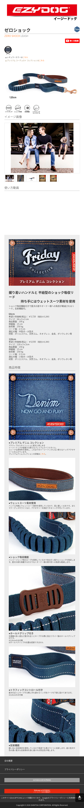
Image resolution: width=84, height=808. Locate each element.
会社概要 (8, 760)
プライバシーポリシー (14, 769)
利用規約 (72, 797)
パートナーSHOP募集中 (42, 791)
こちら (25, 57)
